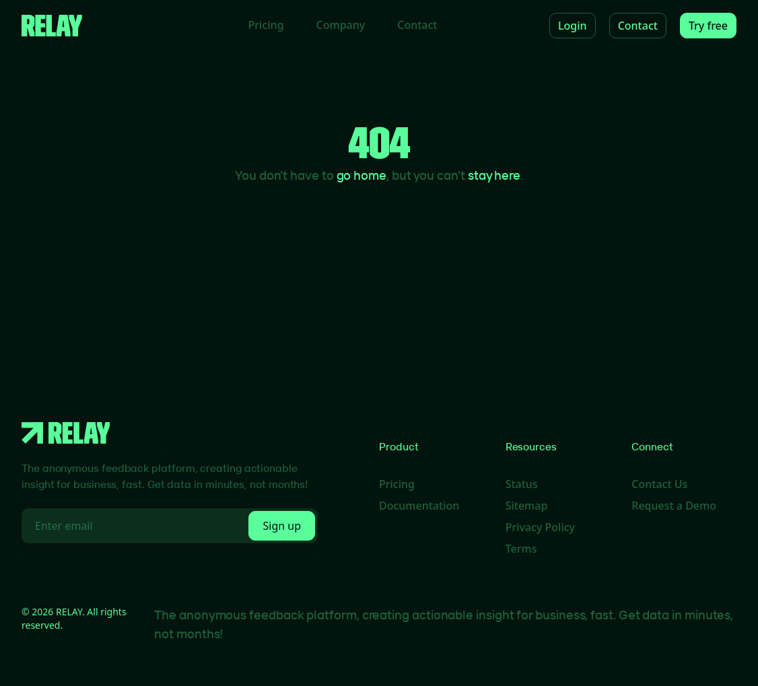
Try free (708, 25)
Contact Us (659, 484)
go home (361, 175)
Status (522, 484)
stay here (494, 175)
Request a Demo (673, 505)
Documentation (419, 505)
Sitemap (527, 505)
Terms (521, 548)
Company (341, 25)
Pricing (266, 25)
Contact (417, 25)
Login (572, 25)
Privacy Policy (540, 527)
